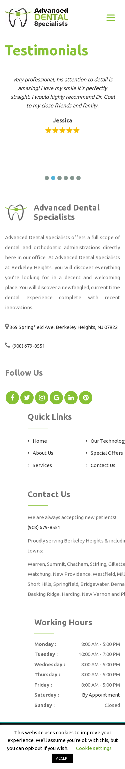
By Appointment (101, 695)
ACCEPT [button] (62, 758)
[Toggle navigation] (110, 17)
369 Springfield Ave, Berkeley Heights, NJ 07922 (64, 327)
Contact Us (103, 465)
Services (42, 465)
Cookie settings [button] (94, 748)
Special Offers (107, 453)
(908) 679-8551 (28, 346)
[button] (47, 178)
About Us (43, 453)
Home (40, 441)
